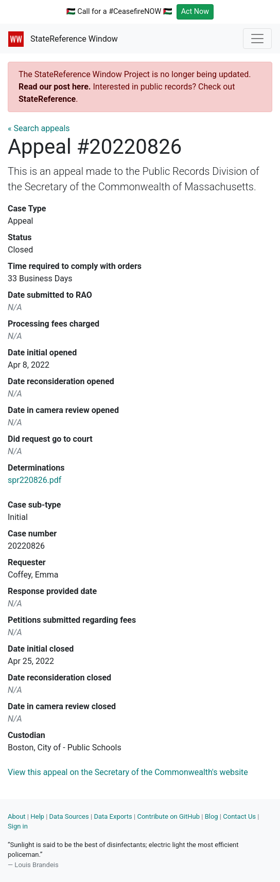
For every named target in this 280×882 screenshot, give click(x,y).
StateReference (47, 99)
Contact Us (239, 816)
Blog (211, 816)
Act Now (195, 11)
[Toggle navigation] (257, 38)
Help (37, 816)
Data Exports (113, 816)
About (17, 816)
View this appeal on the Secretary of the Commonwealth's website (128, 772)
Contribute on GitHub (168, 816)
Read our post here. (55, 87)
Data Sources (69, 816)
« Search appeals (39, 128)
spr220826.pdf (34, 480)
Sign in (18, 826)
